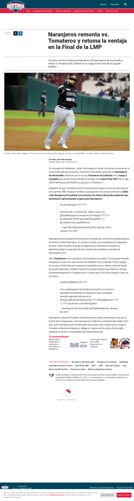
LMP (81, 182)
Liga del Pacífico (112, 365)
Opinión (100, 11)
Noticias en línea (78, 369)
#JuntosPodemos (82, 300)
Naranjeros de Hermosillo (83, 362)
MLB (28, 11)
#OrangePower (105, 300)
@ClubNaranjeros (69, 215)
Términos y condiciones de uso (102, 487)
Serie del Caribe (112, 11)
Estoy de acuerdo (124, 495)
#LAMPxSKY (66, 219)
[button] (15, 33)
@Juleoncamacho (91, 289)
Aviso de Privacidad (125, 487)
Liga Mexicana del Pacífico (84, 11)
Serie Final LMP (82, 365)
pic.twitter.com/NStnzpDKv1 (83, 303)
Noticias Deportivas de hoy (100, 369)
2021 (93, 365)
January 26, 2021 (69, 231)
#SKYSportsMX (82, 219)
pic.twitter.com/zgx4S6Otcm (75, 222)
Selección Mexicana (63, 11)
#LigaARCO (96, 219)
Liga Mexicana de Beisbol (42, 11)
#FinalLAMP (66, 300)
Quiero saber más (107, 495)
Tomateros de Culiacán (107, 362)
